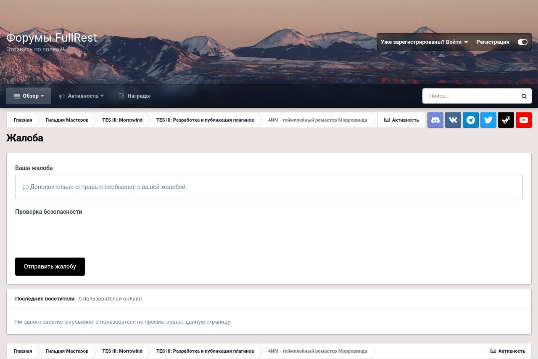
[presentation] (79, 234)
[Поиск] (469, 96)
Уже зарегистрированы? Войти (424, 42)
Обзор (30, 96)
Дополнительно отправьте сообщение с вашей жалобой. (105, 186)
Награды (138, 96)
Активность (83, 96)
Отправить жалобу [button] (50, 266)
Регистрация (493, 42)
